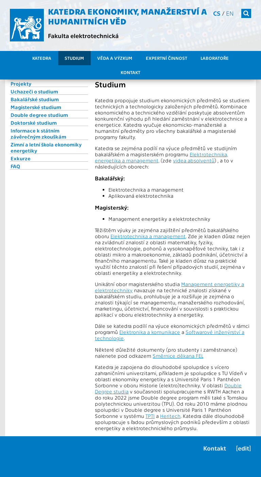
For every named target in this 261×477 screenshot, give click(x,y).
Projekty (21, 84)
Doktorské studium (34, 123)
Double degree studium (39, 115)
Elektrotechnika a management (148, 236)
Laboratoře (215, 57)
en (230, 13)
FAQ (15, 166)
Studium (74, 57)
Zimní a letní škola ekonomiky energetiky (46, 147)
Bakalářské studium (35, 99)
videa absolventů (193, 160)
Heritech (170, 416)
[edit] (243, 448)
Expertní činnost (166, 57)
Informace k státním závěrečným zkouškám (38, 133)
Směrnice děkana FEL (178, 356)
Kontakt (130, 72)
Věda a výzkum (114, 57)
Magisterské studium (36, 107)
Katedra (41, 57)
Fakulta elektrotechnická (83, 35)
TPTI (150, 416)
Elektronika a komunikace (149, 332)
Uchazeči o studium (34, 91)
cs (217, 13)
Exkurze (21, 158)
